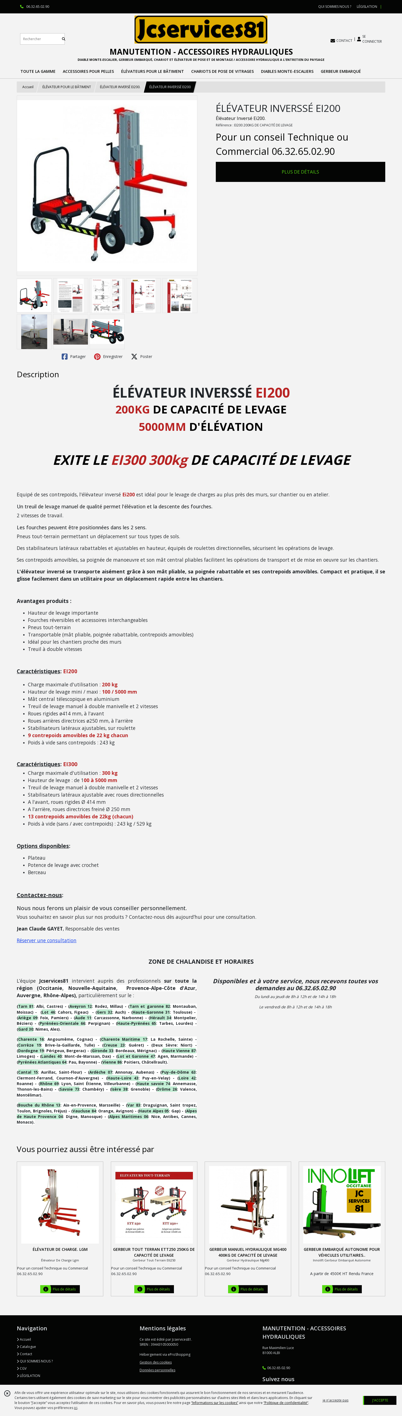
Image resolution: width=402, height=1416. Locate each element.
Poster (141, 356)
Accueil (28, 87)
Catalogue (26, 1346)
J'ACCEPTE (380, 1400)
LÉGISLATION (28, 1375)
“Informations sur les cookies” (214, 1402)
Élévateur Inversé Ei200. (240, 118)
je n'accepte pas (335, 1400)
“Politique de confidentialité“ (286, 1402)
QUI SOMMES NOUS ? (35, 1361)
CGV (22, 1368)
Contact (24, 1354)
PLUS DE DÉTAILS (300, 172)
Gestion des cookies (156, 1362)
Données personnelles (157, 1370)
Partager (74, 356)
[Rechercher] (63, 38)
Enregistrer (108, 356)
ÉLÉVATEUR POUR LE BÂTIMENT (66, 87)
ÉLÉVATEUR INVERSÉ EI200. (120, 87)
